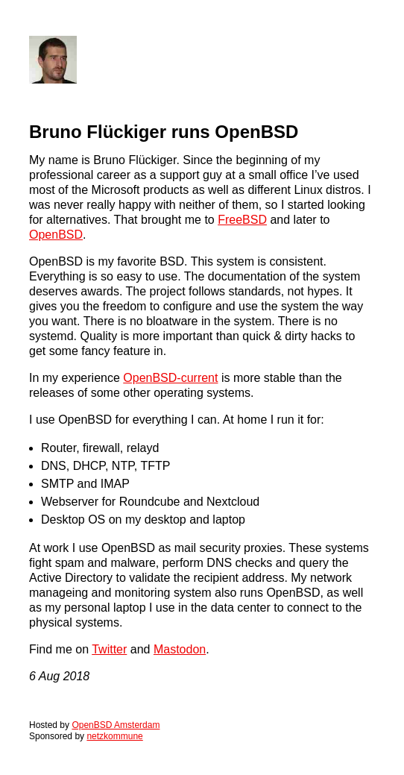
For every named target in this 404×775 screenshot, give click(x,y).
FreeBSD (242, 219)
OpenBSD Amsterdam (116, 725)
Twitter (109, 649)
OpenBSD (56, 234)
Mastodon (180, 649)
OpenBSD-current (170, 377)
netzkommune (114, 736)
